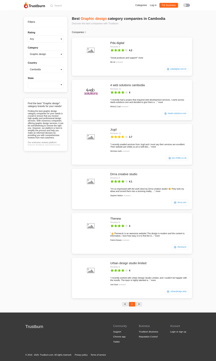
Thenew (115, 218)
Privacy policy (81, 355)
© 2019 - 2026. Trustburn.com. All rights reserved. (48, 355)
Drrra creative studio (123, 174)
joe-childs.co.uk (177, 158)
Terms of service (98, 355)
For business (169, 5)
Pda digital (117, 43)
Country (32, 63)
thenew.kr (179, 247)
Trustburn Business (148, 331)
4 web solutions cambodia (127, 85)
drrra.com (179, 202)
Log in (153, 5)
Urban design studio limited (128, 263)
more (140, 58)
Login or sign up (178, 331)
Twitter (116, 341)
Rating (31, 32)
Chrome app (119, 336)
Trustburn (34, 326)
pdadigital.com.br (176, 69)
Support (117, 331)
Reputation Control (148, 336)
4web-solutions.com (175, 113)
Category (33, 47)
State (31, 78)
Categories (141, 5)
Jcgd (113, 129)
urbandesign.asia (176, 291)
